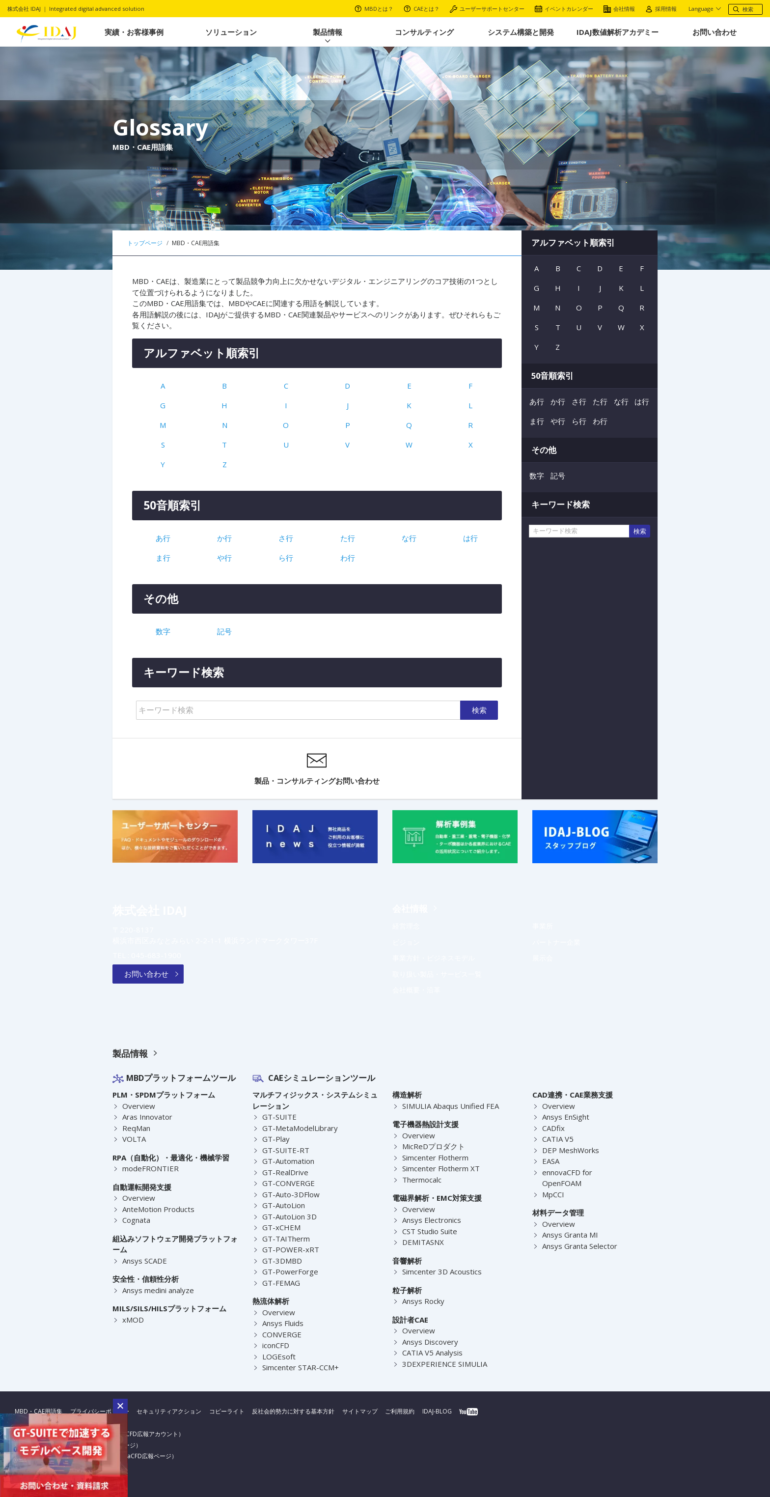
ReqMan (136, 1128)
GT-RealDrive (284, 1172)
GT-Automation (288, 1161)
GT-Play (275, 1139)
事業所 (542, 926)
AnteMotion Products (158, 1209)
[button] (120, 1406)
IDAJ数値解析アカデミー (618, 32)
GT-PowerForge (288, 1271)
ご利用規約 (400, 1411)
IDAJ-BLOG (436, 1411)
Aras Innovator (147, 1117)
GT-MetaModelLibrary (299, 1128)
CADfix (553, 1128)
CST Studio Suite (430, 1231)
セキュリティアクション (169, 1411)
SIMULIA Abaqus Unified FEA (450, 1106)
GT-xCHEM (280, 1227)
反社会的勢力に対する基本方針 (293, 1411)
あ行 (163, 538)
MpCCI (553, 1194)
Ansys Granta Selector (579, 1246)
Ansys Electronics (431, 1220)
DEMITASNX (422, 1242)
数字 (163, 631)
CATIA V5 (557, 1139)
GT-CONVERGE (287, 1183)
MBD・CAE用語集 (38, 1411)
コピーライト (227, 1411)
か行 (224, 538)
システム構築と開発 (521, 32)
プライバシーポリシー (99, 1411)
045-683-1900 (153, 955)
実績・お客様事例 (134, 32)
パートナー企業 (556, 942)
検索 (479, 710)
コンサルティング (424, 32)
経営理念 (406, 926)
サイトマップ (360, 1411)
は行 (470, 538)
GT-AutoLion (283, 1205)
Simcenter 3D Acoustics (442, 1271)
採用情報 (661, 8)
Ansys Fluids (283, 1323)
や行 (224, 558)
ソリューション (231, 32)
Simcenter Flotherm (436, 1157)
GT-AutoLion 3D (289, 1216)
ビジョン (406, 942)
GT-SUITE (278, 1117)
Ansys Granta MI (570, 1235)
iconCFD (276, 1345)
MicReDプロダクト (433, 1146)
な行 (409, 538)
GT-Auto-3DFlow (290, 1194)
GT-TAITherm (284, 1238)
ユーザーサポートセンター (487, 8)
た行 (347, 538)
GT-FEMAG (280, 1283)
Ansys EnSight (566, 1117)
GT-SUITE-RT (283, 1150)
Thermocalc (422, 1180)
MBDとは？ (374, 8)
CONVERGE (281, 1334)
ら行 (285, 558)
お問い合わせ (714, 32)
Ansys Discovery (429, 1342)
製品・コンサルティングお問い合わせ (317, 768)
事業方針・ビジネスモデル (433, 958)
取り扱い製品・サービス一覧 (437, 974)
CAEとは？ (422, 8)
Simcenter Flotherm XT (441, 1168)
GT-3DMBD (281, 1261)
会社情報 (619, 8)
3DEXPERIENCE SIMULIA (443, 1364)
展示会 (542, 958)
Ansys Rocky (423, 1301)
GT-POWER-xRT (288, 1249)
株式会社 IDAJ (149, 910)
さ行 (285, 538)
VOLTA (133, 1139)
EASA (551, 1161)
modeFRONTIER (149, 1168)
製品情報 (327, 32)
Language (702, 8)
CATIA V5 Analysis (432, 1352)
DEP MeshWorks (570, 1150)
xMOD (133, 1320)
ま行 (163, 558)
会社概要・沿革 (416, 990)
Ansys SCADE (144, 1261)
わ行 (347, 558)
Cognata (136, 1220)
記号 (224, 631)
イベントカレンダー (564, 8)
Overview (138, 1106)
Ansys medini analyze (158, 1290)
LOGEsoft (278, 1356)
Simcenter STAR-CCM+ (300, 1367)
